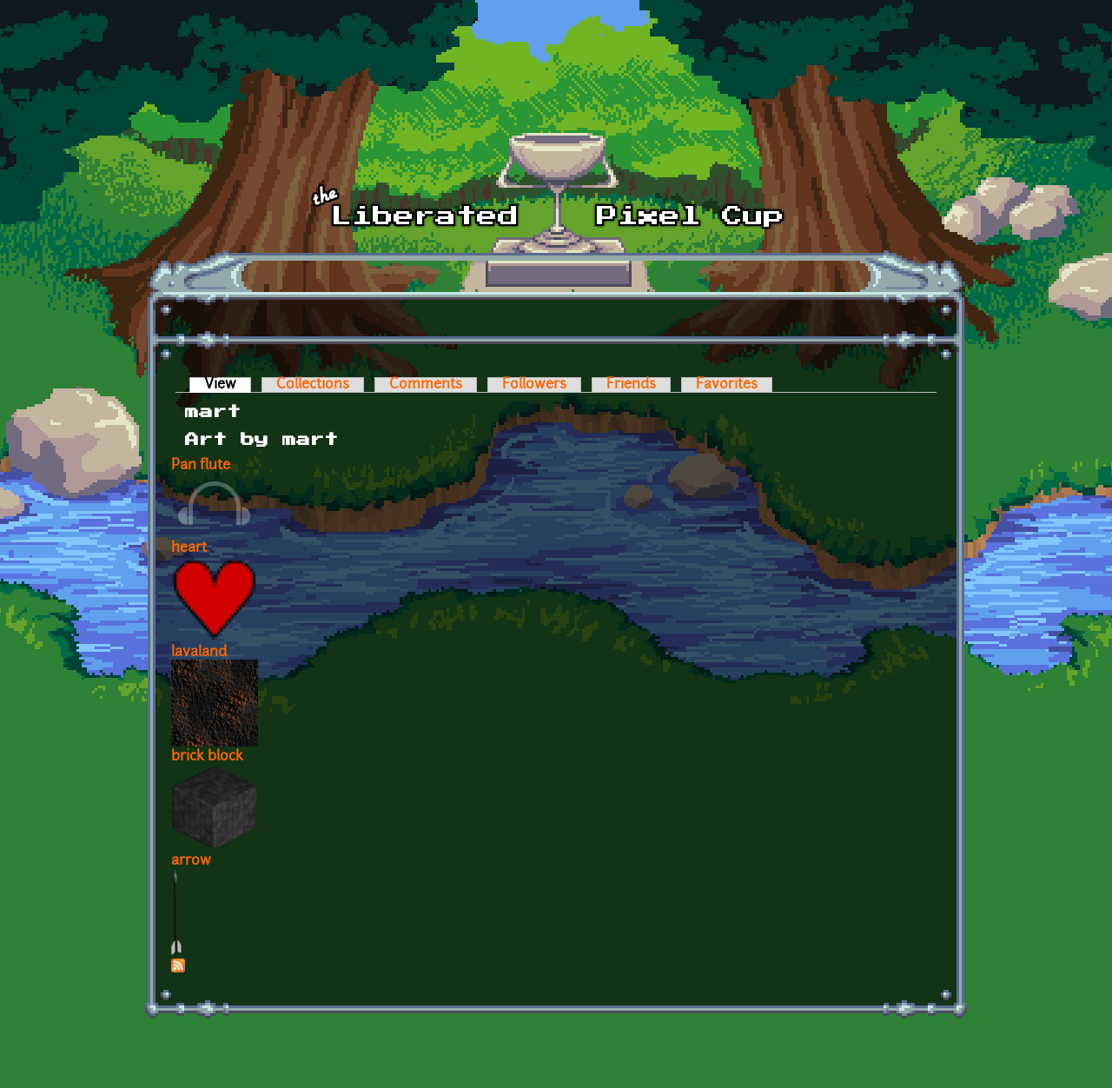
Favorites (727, 385)
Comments (425, 385)
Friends (631, 385)
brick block (207, 757)
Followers (534, 385)
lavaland (199, 653)
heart (189, 548)
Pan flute (200, 466)
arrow (191, 861)
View (227, 385)
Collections (312, 385)
